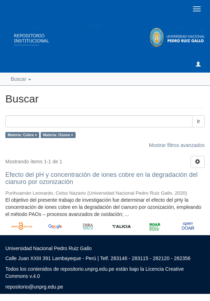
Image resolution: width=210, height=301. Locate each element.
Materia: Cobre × (22, 135)
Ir (198, 121)
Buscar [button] (21, 79)
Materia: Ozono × (58, 135)
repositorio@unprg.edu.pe (34, 287)
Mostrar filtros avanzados (177, 145)
